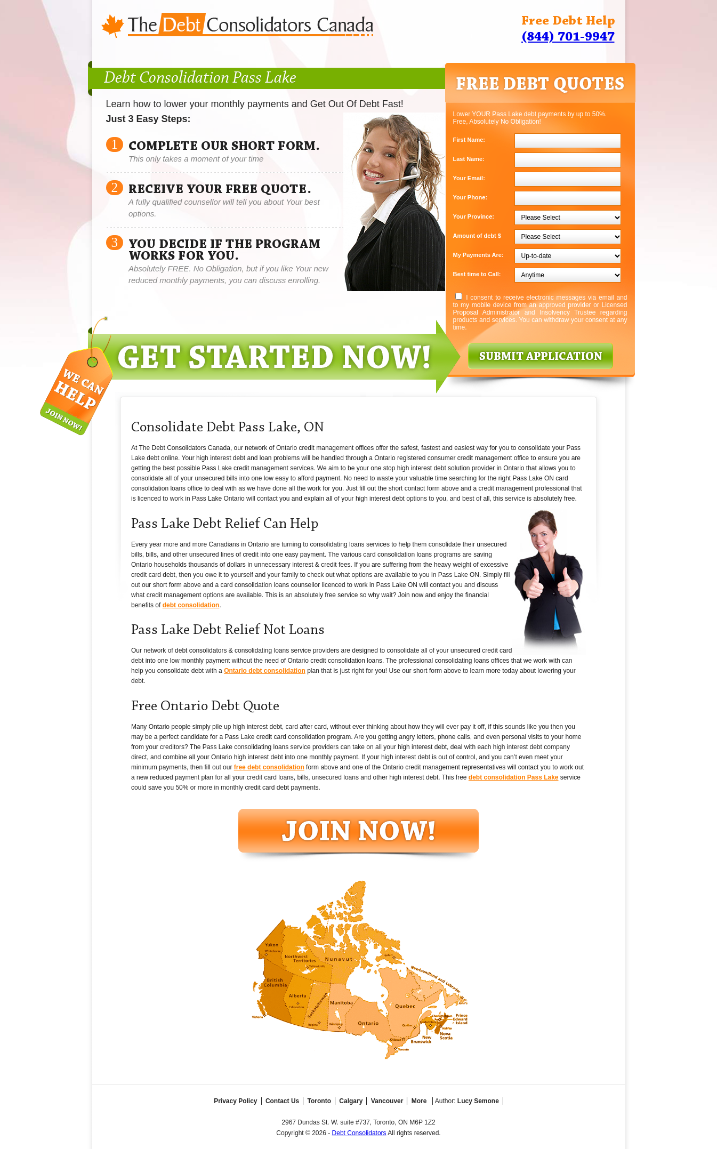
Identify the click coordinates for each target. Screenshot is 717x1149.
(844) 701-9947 (568, 37)
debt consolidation (191, 605)
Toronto (319, 1101)
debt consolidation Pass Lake (514, 777)
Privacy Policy (235, 1101)
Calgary (350, 1101)
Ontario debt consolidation (264, 670)
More (419, 1101)
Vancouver (387, 1101)
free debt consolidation (269, 767)
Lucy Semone (478, 1101)
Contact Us (282, 1101)
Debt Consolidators (359, 1133)
